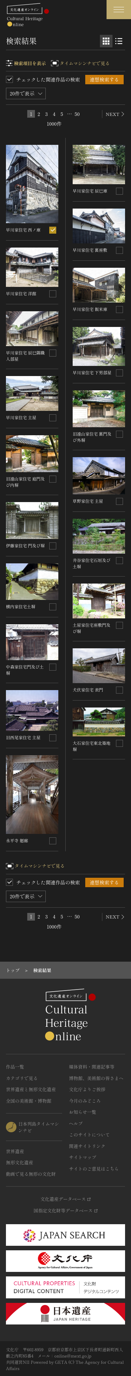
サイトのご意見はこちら (94, 1168)
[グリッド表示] (106, 41)
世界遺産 (15, 1151)
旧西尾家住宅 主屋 (23, 737)
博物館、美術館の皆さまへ (96, 1078)
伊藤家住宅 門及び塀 (25, 545)
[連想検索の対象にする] (52, 230)
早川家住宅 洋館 (21, 293)
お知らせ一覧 (82, 1112)
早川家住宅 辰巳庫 (90, 191)
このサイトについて (89, 1134)
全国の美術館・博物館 (28, 1100)
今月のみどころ (85, 1100)
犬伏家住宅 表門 (88, 690)
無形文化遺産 (19, 1162)
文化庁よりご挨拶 (87, 1089)
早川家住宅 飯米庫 (90, 309)
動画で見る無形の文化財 (31, 1174)
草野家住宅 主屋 (88, 501)
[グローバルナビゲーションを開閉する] (119, 9)
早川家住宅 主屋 (21, 417)
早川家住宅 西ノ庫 (23, 230)
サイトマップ (82, 1157)
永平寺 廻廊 (17, 840)
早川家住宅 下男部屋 (92, 372)
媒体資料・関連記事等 (92, 1066)
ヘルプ (76, 1123)
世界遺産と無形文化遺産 (31, 1089)
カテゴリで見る (22, 1078)
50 (77, 113)
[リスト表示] (118, 41)
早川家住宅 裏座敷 (90, 250)
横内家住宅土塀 (20, 606)
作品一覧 (15, 1066)
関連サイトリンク (87, 1146)
